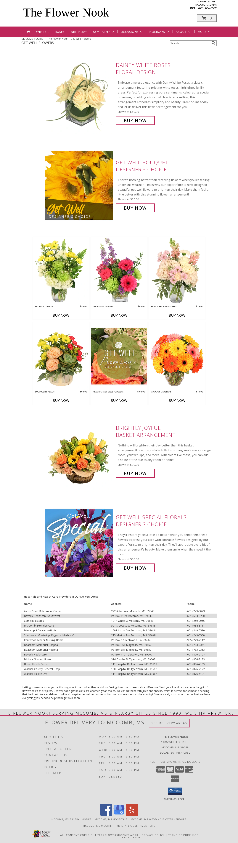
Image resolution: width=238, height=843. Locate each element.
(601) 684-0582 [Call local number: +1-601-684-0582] (207, 8)
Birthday (79, 32)
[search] (213, 43)
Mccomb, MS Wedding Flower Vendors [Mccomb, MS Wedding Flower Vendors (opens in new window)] (159, 819)
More (204, 32)
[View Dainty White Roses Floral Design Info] (79, 93)
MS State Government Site (136, 825)
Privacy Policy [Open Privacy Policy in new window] (153, 835)
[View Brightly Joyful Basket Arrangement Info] (79, 450)
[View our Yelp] (132, 814)
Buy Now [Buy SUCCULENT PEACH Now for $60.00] (61, 400)
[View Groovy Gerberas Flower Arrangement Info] (177, 356)
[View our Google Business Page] (119, 814)
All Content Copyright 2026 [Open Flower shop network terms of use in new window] (82, 835)
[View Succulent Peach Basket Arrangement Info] (61, 356)
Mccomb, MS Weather (98, 825)
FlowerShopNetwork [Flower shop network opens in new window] (121, 835)
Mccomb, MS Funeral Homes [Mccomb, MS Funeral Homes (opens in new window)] (72, 819)
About (183, 32)
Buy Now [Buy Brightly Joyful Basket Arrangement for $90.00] (135, 473)
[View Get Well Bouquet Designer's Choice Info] (79, 185)
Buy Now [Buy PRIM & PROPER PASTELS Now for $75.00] (177, 315)
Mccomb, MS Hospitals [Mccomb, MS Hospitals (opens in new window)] (111, 819)
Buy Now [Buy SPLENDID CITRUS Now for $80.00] (61, 315)
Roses (60, 32)
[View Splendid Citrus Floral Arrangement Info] (61, 271)
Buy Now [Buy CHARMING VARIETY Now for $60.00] (119, 315)
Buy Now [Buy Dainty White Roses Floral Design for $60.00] (135, 120)
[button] (207, 18)
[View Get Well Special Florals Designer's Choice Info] (79, 542)
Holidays (159, 32)
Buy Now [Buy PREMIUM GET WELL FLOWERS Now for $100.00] (119, 400)
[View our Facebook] (106, 814)
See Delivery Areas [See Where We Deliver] (169, 723)
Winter (42, 32)
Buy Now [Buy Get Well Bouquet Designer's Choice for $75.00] (135, 208)
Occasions (132, 32)
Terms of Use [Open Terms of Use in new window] (130, 837)
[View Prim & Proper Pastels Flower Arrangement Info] (177, 271)
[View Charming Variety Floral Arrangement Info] (119, 271)
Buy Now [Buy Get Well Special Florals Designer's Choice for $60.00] (135, 568)
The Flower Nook (66, 12)
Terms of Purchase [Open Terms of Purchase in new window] (183, 835)
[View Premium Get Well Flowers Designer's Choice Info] (119, 356)
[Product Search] (190, 43)
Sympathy (104, 32)
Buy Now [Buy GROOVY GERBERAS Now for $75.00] (177, 400)
